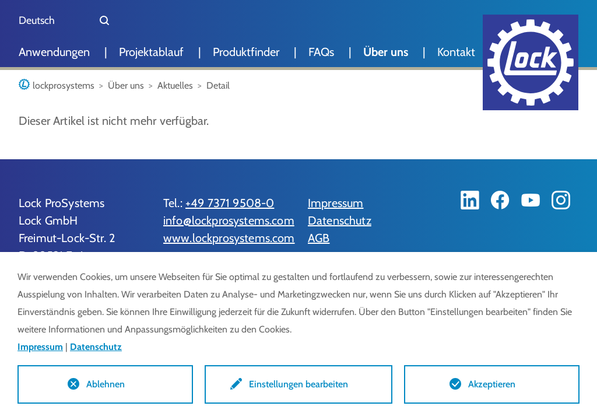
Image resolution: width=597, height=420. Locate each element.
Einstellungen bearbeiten (298, 384)
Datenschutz (339, 221)
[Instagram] (560, 200)
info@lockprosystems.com (228, 221)
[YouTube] (530, 200)
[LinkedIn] (469, 200)
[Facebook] (500, 200)
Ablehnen (105, 384)
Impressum (335, 203)
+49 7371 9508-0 (229, 203)
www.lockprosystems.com (229, 238)
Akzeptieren (491, 384)
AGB (318, 238)
